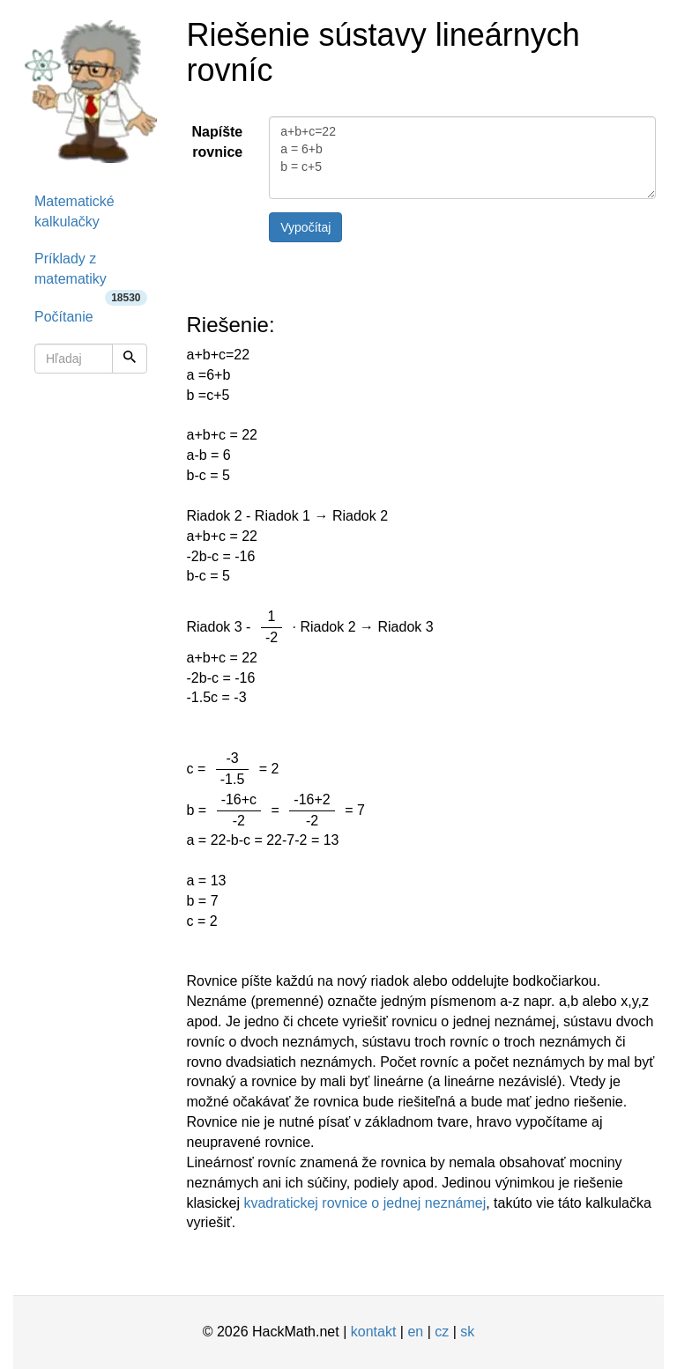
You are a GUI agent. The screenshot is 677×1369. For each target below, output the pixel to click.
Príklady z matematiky (90, 275)
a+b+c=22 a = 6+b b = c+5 (462, 157)
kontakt (374, 1331)
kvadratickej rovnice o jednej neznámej (364, 1202)
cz (442, 1331)
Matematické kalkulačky (74, 211)
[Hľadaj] (129, 359)
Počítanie (63, 316)
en (415, 1331)
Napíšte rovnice (216, 141)
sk (467, 1331)
